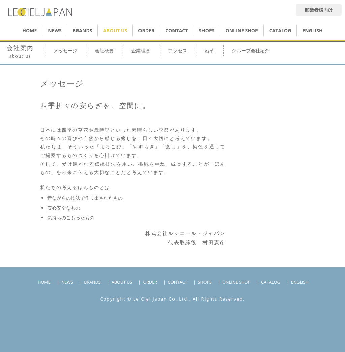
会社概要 (104, 51)
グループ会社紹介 (251, 51)
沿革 (209, 51)
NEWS (54, 30)
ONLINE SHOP (236, 282)
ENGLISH (312, 30)
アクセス (177, 51)
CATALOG (280, 30)
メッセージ (65, 51)
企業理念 (140, 51)
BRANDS (82, 30)
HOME (29, 30)
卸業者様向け (319, 10)
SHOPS (206, 30)
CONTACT (176, 30)
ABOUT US (115, 30)
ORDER (146, 30)
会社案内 (20, 52)
